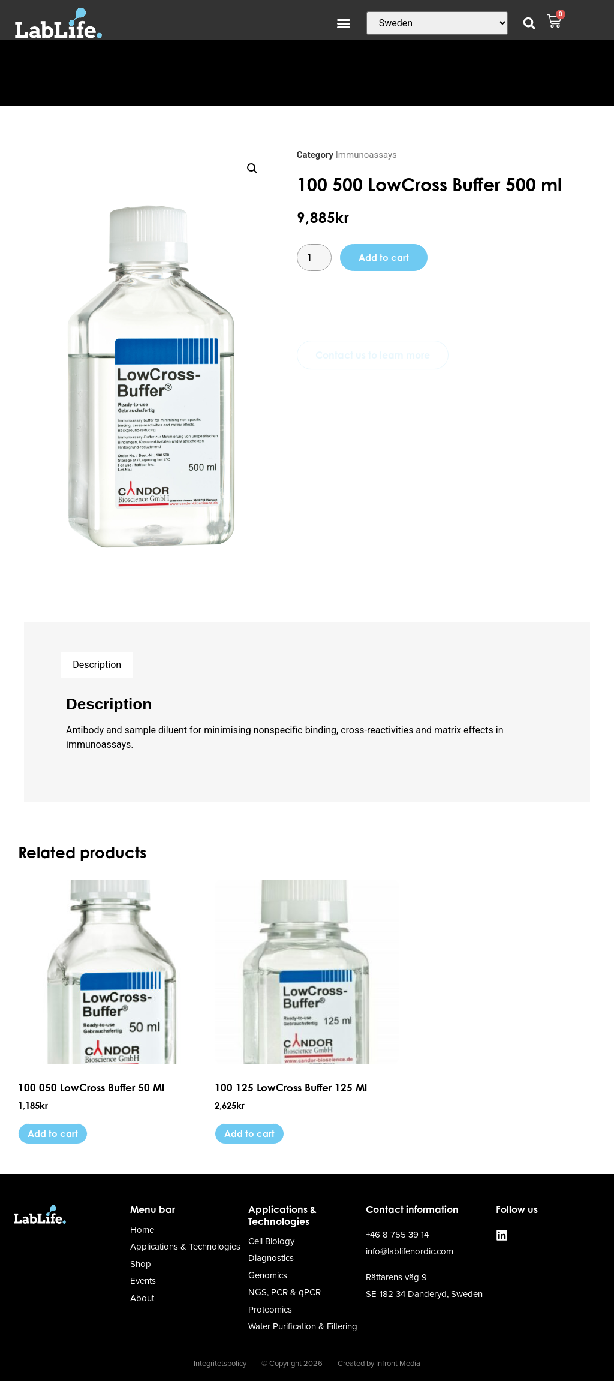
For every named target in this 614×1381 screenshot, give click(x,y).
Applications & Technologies (282, 1215)
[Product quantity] (314, 257)
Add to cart (384, 257)
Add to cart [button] (53, 1133)
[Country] (437, 23)
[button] (343, 23)
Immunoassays (366, 154)
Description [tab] (97, 664)
